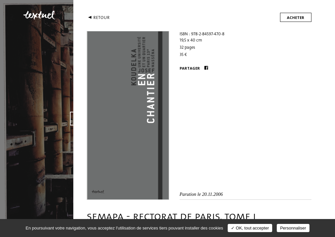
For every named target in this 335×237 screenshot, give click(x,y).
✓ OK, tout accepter (250, 228)
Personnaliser (293, 228)
